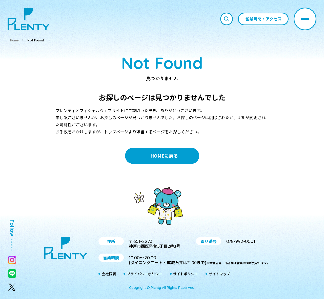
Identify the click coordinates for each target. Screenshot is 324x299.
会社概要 (109, 274)
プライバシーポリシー (144, 274)
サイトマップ (219, 274)
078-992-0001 (240, 241)
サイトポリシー (185, 274)
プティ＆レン (162, 207)
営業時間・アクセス (263, 19)
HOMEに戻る (164, 155)
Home (14, 40)
